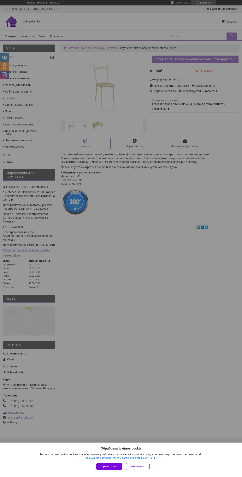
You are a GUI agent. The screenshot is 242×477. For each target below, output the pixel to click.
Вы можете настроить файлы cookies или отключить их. (119, 457)
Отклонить (137, 466)
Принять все (109, 466)
